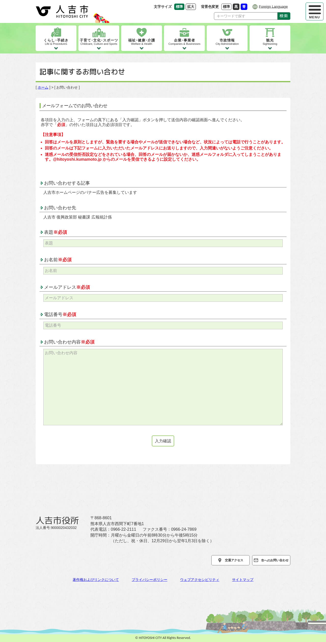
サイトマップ (242, 580)
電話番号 (60, 314)
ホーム (43, 87)
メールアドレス (67, 287)
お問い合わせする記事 (67, 183)
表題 (55, 232)
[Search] (246, 16)
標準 (227, 6)
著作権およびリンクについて (96, 580)
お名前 (58, 259)
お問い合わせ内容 (69, 342)
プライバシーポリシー (149, 580)
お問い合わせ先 (60, 207)
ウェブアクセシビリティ (199, 580)
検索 (283, 16)
